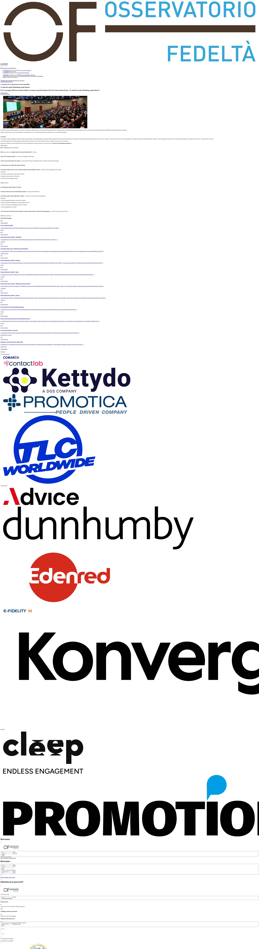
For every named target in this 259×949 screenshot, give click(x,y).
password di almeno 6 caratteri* (19, 922)
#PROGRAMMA (4, 93)
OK (1, 908)
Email (14, 852)
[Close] (1, 842)
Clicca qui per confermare (7, 898)
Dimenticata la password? (6, 857)
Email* (14, 897)
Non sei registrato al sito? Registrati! (8, 858)
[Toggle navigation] (1, 66)
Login (3, 854)
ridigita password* (17, 924)
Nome (14, 865)
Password (15, 853)
